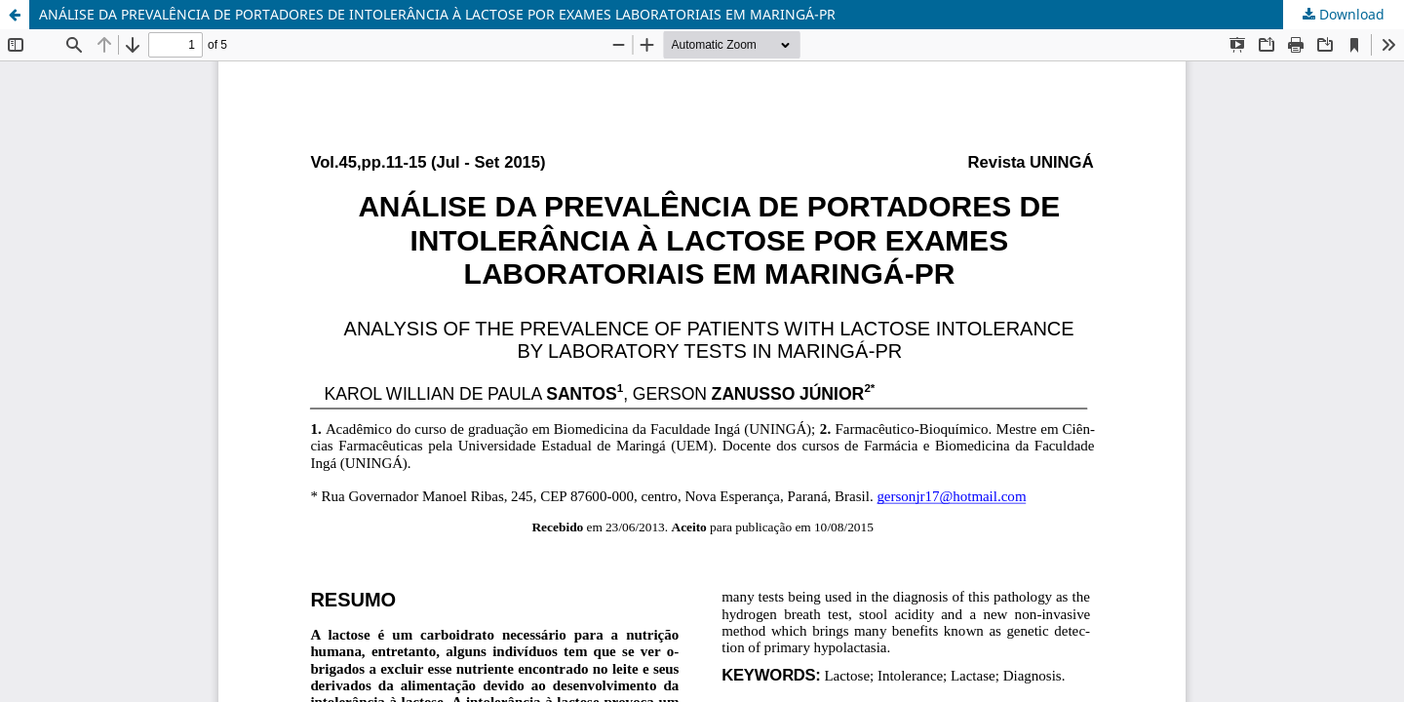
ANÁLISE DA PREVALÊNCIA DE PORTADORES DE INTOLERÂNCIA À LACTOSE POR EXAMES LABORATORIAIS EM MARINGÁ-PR (437, 14)
